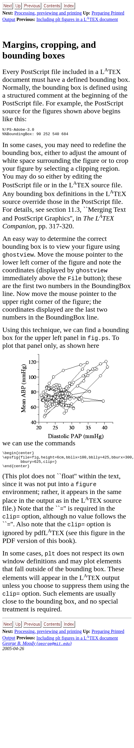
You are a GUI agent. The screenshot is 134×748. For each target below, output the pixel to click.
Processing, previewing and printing (48, 12)
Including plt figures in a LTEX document (77, 19)
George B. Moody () (36, 648)
